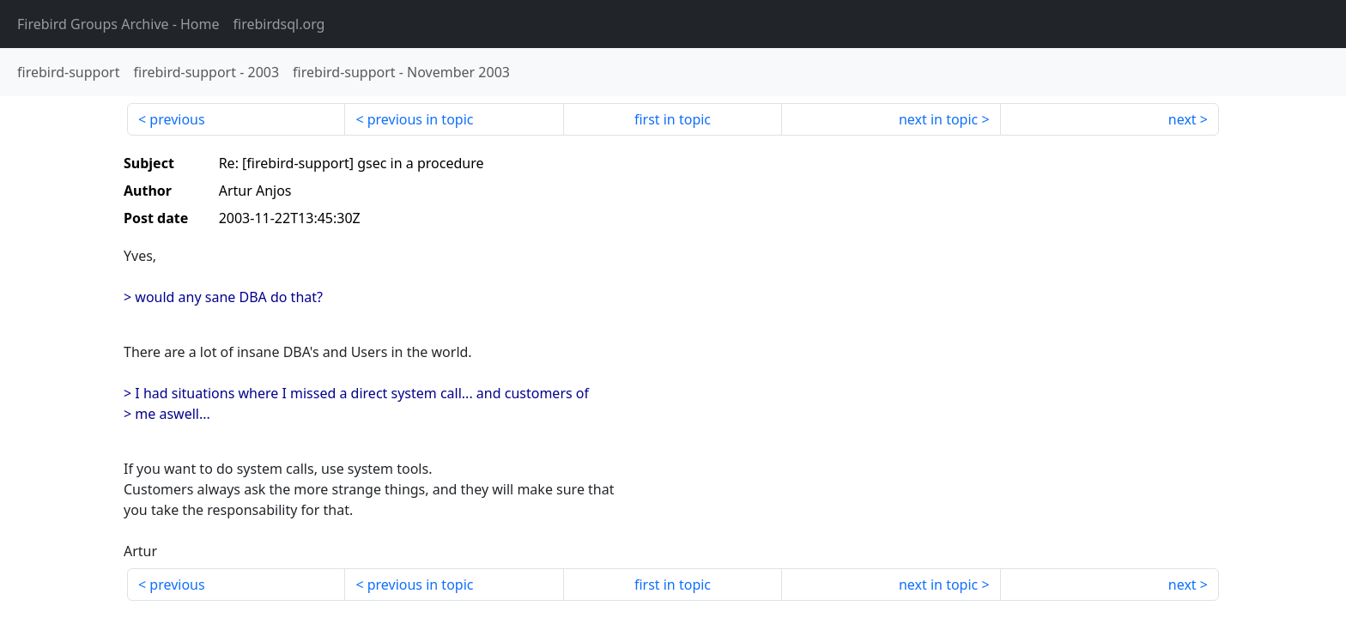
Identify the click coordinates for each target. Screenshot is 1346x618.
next (1182, 119)
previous (176, 119)
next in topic (938, 119)
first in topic (672, 119)
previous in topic (420, 119)
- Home (118, 24)
